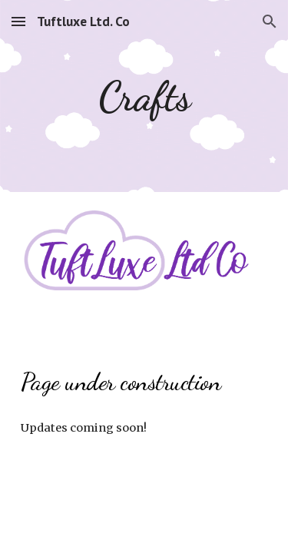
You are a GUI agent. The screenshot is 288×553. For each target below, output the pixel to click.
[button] (18, 21)
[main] (144, 96)
